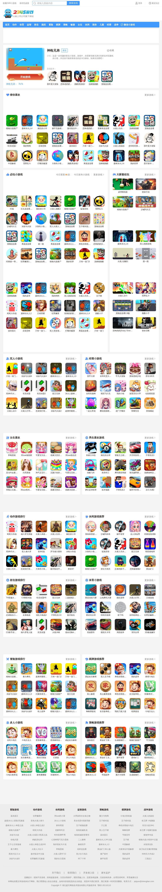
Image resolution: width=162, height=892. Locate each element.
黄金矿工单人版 (104, 849)
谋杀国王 (14, 816)
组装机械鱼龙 (82, 830)
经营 (109, 24)
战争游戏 (148, 809)
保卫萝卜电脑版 (148, 821)
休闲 (87, 24)
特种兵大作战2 (148, 854)
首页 (7, 24)
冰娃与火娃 (14, 835)
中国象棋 (126, 844)
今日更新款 (63, 174)
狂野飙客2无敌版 (37, 859)
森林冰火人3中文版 (104, 840)
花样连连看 (82, 849)
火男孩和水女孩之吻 (81, 816)
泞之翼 (104, 825)
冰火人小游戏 (60, 821)
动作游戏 (37, 809)
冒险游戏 (14, 809)
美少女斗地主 (82, 854)
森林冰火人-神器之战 (14, 825)
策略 (65, 24)
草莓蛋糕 (60, 849)
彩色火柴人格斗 (37, 821)
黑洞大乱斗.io (14, 854)
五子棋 (126, 840)
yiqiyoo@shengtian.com (144, 881)
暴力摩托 (14, 849)
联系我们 (72, 872)
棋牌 (58, 24)
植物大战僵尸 (14, 830)
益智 (29, 24)
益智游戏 (81, 809)
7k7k (20, 84)
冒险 (51, 24)
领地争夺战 (148, 835)
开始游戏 (25, 77)
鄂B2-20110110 (104, 885)
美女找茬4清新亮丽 (82, 821)
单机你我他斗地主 (126, 825)
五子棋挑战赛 (82, 825)
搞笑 (43, 24)
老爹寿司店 (60, 830)
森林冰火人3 (104, 844)
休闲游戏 (59, 809)
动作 (14, 24)
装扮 (94, 24)
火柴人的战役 (148, 816)
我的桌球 (126, 854)
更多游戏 (150, 95)
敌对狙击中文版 (37, 854)
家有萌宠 (60, 825)
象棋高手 (82, 844)
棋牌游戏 (126, 809)
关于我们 (56, 872)
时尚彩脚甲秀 (60, 835)
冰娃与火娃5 (14, 859)
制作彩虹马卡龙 (60, 844)
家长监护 (105, 872)
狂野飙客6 (37, 816)
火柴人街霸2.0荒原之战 (37, 835)
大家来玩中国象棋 (126, 849)
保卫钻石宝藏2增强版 (148, 849)
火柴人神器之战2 (37, 825)
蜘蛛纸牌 (126, 830)
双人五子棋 (104, 830)
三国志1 (148, 859)
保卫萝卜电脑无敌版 (148, 830)
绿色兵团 (14, 840)
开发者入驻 (88, 872)
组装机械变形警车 (81, 835)
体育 (22, 24)
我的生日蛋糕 (60, 859)
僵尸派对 (104, 854)
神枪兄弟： (11, 84)
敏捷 (72, 24)
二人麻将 (82, 840)
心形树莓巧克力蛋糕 (59, 840)
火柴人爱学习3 (60, 854)
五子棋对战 (104, 821)
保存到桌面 (24, 3)
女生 (80, 24)
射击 (36, 24)
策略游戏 (104, 809)
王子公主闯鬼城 (14, 844)
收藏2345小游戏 (10, 3)
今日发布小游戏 (81, 174)
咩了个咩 (82, 859)
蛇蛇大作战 (37, 830)
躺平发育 (104, 859)
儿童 (102, 24)
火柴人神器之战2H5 (37, 844)
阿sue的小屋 (60, 816)
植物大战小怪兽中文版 (148, 840)
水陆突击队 (148, 844)
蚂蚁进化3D (37, 840)
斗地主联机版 (126, 816)
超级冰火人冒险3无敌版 (14, 821)
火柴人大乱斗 (37, 849)
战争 (116, 24)
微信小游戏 (128, 24)
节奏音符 (126, 835)
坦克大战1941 (148, 825)
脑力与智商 (104, 816)
